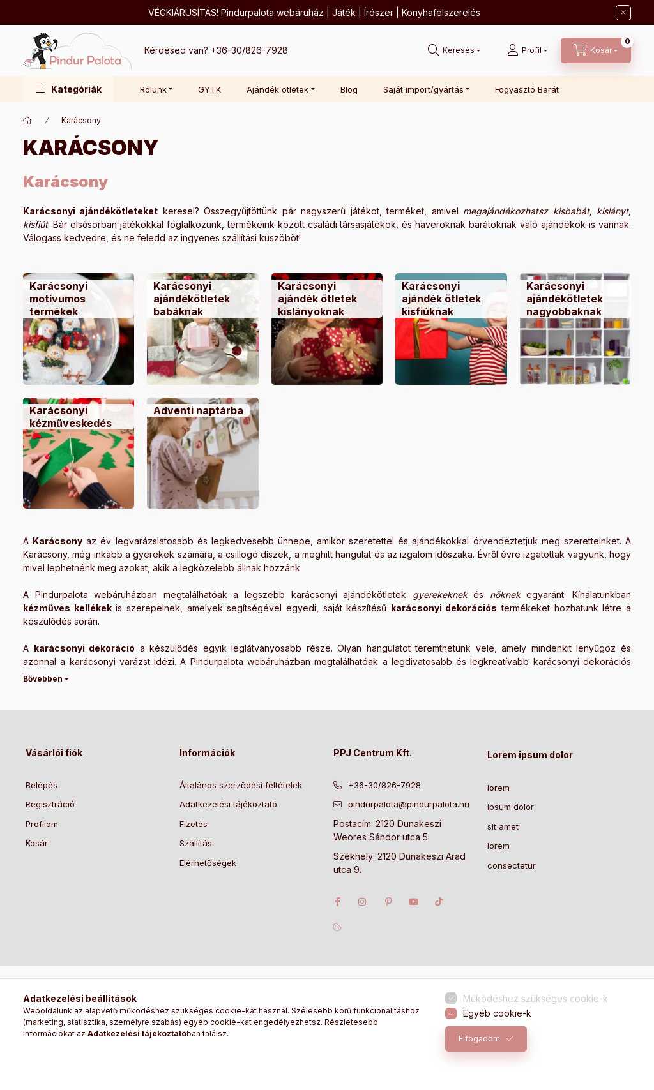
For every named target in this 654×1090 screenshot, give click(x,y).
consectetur (511, 865)
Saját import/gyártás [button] (423, 89)
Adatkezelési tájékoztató (228, 804)
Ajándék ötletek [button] (277, 89)
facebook (337, 902)
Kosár (37, 843)
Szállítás (195, 843)
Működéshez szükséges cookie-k (535, 998)
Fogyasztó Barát (527, 89)
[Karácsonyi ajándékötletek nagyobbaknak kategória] (575, 328)
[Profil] (527, 50)
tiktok (439, 902)
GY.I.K (209, 89)
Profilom (42, 824)
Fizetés (193, 824)
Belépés (41, 785)
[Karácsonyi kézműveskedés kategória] (78, 453)
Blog (349, 89)
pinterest (388, 902)
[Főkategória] (27, 120)
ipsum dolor (510, 807)
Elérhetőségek (207, 863)
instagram (363, 902)
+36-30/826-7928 (249, 50)
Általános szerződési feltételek (240, 785)
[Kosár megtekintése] (596, 50)
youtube (414, 902)
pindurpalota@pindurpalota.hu (408, 804)
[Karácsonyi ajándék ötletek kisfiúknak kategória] (450, 328)
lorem (498, 787)
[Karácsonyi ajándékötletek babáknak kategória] (202, 328)
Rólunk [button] (153, 89)
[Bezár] (623, 12)
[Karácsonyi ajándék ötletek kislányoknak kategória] (327, 328)
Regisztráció (50, 804)
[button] (68, 89)
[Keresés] (454, 50)
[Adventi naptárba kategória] (202, 453)
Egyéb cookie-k (497, 1013)
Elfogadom (479, 1038)
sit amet (503, 826)
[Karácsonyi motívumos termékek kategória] (78, 328)
